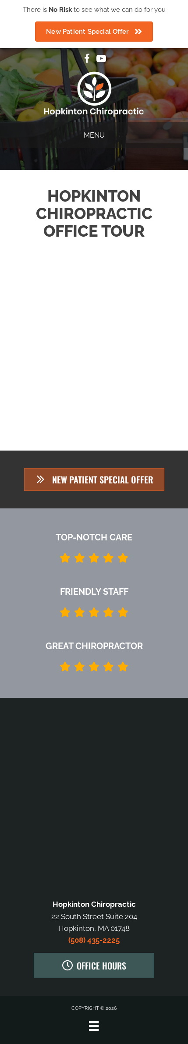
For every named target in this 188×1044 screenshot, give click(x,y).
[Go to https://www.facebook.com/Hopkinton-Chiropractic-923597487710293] (87, 59)
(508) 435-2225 (94, 940)
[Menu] (94, 1026)
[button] (94, 479)
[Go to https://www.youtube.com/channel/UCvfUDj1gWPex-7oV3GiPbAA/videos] (101, 59)
